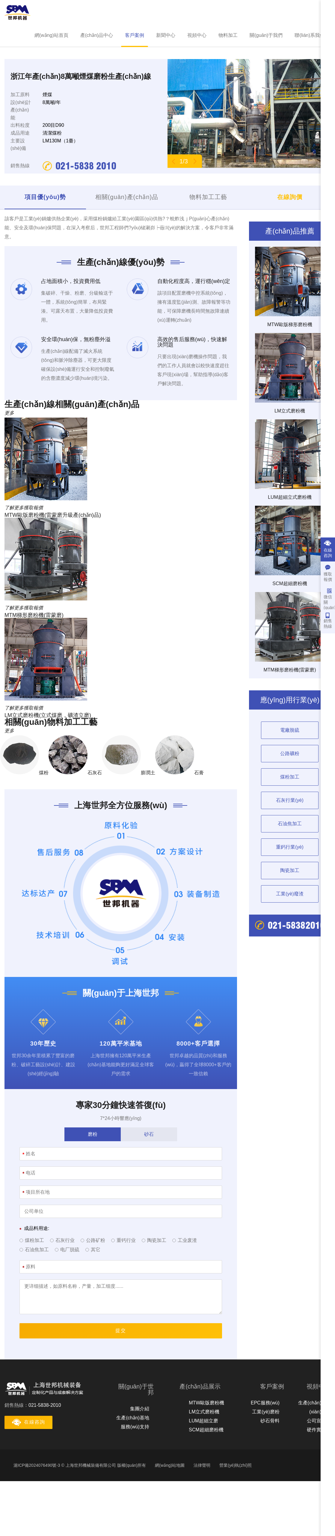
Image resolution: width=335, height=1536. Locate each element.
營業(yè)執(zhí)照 (235, 1465)
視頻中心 (196, 35)
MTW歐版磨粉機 (206, 1402)
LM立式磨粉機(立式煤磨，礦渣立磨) (47, 715)
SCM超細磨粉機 (206, 1429)
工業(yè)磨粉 (266, 1411)
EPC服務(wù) (265, 1402)
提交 (120, 1330)
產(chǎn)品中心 (96, 35)
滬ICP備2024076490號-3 (36, 1465)
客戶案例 (134, 35)
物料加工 (228, 35)
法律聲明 (202, 1465)
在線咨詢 (328, 549)
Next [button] (194, 161)
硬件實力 (316, 1429)
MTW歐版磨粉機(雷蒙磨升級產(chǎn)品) (52, 515)
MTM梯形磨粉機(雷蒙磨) (34, 615)
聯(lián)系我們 (310, 35)
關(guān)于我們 (266, 35)
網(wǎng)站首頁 (51, 35)
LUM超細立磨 (203, 1420)
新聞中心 (165, 35)
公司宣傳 (316, 1420)
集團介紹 (139, 1408)
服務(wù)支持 (135, 1426)
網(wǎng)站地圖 (170, 1465)
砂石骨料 (270, 1420)
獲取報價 (328, 573)
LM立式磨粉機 (204, 1411)
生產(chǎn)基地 (132, 1417)
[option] (249, 113)
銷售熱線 (328, 620)
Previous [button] (173, 161)
